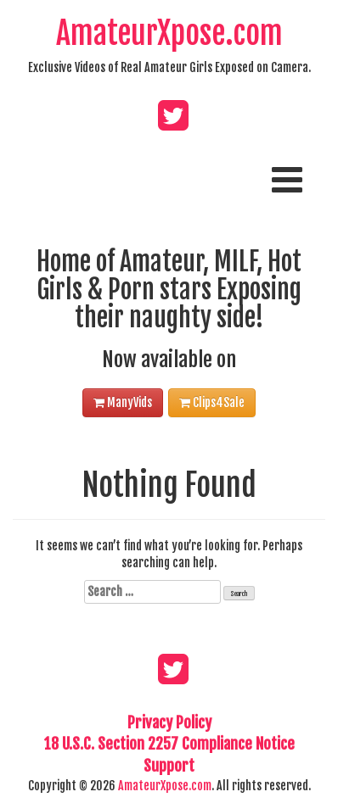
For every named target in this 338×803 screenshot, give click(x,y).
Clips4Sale (212, 402)
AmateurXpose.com (169, 33)
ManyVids (122, 402)
